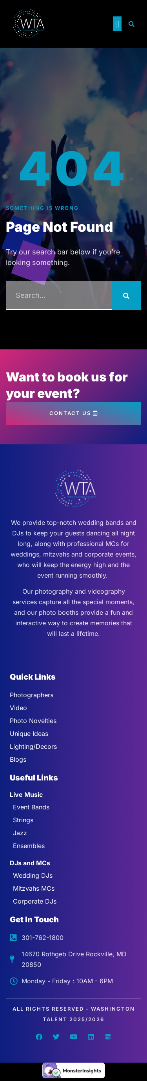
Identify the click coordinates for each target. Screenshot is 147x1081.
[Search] (126, 295)
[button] (117, 23)
